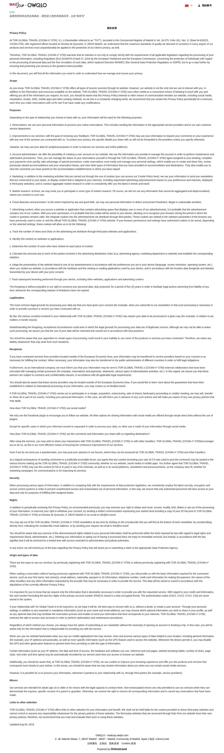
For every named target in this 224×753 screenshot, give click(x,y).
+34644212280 (162, 739)
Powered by (112, 749)
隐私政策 (114, 743)
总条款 (103, 743)
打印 (12, 12)
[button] (188, 5)
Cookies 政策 (128, 743)
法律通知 (92, 743)
